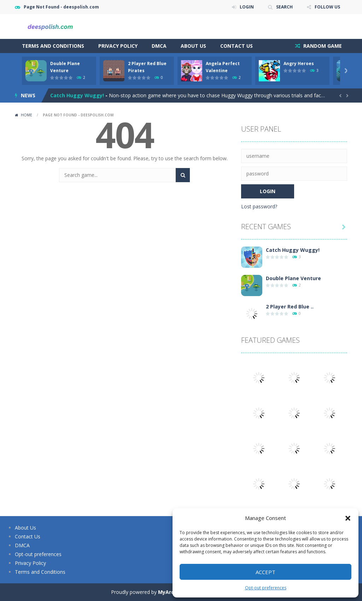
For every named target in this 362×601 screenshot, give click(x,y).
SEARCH (284, 7)
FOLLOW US (327, 7)
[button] (347, 518)
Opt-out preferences (265, 588)
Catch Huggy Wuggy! (77, 95)
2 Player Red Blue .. (290, 306)
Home (26, 114)
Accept (265, 572)
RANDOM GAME (322, 45)
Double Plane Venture (293, 278)
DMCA (159, 45)
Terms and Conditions (53, 45)
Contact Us (236, 45)
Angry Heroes (299, 63)
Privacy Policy (118, 45)
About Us (193, 45)
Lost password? (259, 206)
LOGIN (247, 7)
